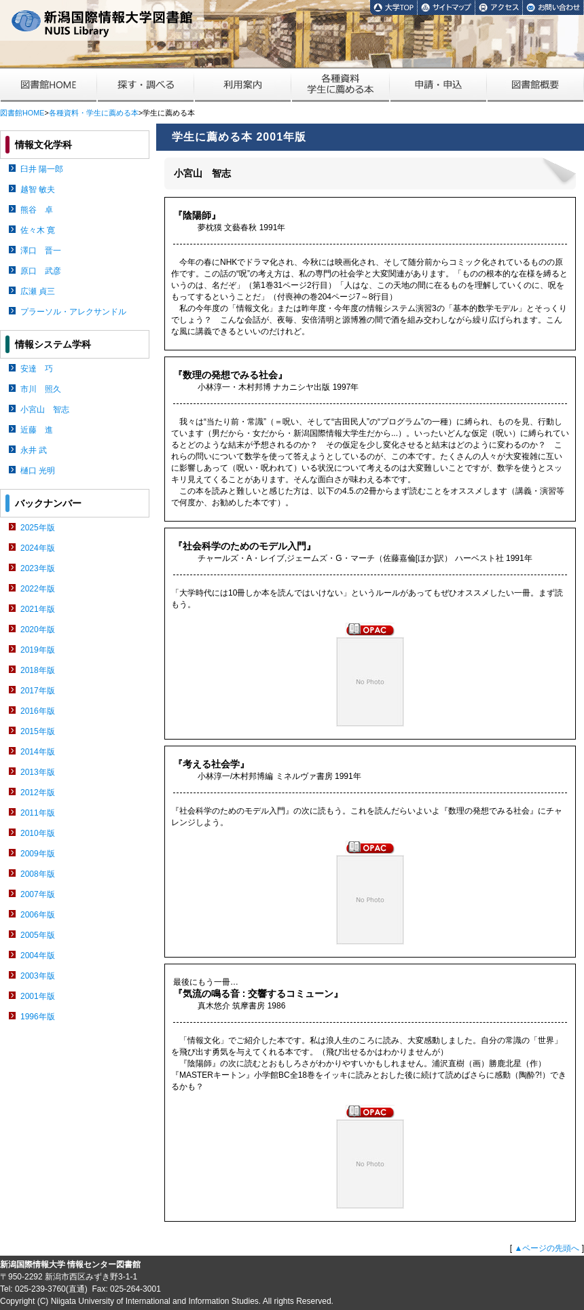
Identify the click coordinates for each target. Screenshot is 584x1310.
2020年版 (37, 629)
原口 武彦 (40, 271)
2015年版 (37, 731)
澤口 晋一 (40, 250)
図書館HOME (22, 113)
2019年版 (37, 650)
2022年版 (37, 589)
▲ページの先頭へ (546, 1248)
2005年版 (37, 935)
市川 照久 (40, 389)
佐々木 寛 (37, 230)
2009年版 (37, 853)
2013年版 (37, 772)
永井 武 (33, 450)
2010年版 (37, 833)
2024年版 (37, 548)
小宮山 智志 (44, 409)
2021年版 (37, 609)
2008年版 (37, 874)
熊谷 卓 (36, 210)
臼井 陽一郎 (41, 169)
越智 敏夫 (37, 189)
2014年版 (37, 752)
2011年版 (37, 813)
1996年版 (37, 1016)
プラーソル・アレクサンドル (73, 311)
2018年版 (37, 670)
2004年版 (37, 955)
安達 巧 (36, 369)
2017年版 (37, 690)
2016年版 (37, 711)
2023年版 (37, 568)
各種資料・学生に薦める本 (94, 113)
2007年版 (37, 894)
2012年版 (37, 792)
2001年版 (37, 996)
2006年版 (37, 915)
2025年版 (37, 527)
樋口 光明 (37, 470)
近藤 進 (36, 430)
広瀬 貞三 (37, 291)
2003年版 (37, 976)
